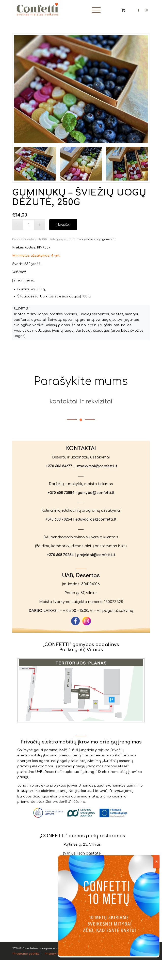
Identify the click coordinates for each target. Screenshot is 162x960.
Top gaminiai (105, 239)
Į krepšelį (63, 224)
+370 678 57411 (85, 871)
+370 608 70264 (58, 519)
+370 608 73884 (60, 492)
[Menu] (94, 10)
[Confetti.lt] (67, 10)
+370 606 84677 (58, 465)
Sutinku (86, 942)
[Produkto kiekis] (28, 224)
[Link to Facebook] (138, 10)
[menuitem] (95, 10)
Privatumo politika (122, 942)
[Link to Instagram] (146, 10)
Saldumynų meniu (81, 239)
